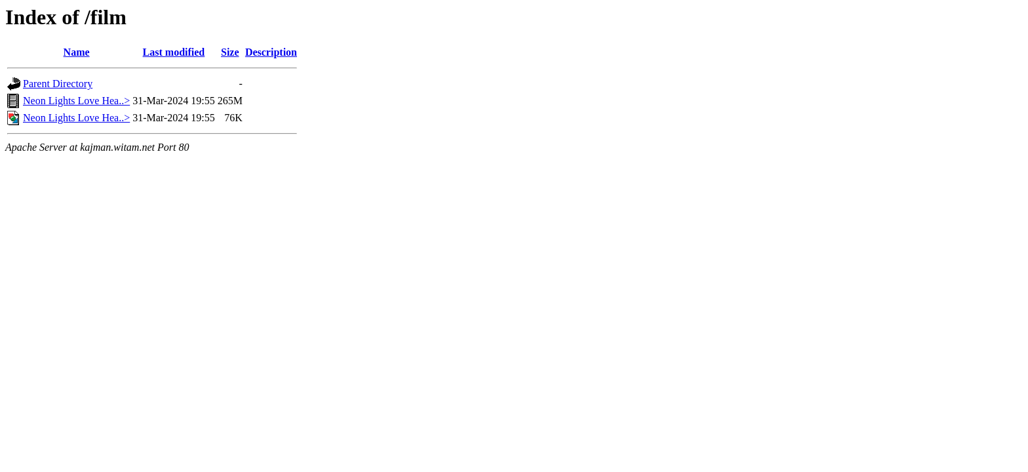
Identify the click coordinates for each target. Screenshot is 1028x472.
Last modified (174, 52)
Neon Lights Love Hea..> (76, 100)
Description (271, 52)
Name (77, 52)
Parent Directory (57, 83)
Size (230, 52)
